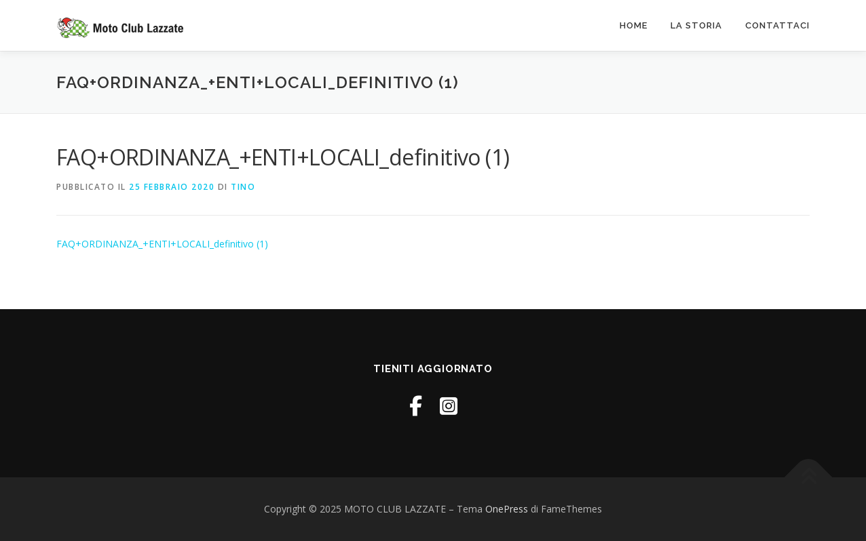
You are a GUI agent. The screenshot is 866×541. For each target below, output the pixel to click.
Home (633, 25)
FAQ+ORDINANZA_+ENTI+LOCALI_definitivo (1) (162, 243)
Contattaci (777, 25)
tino (243, 187)
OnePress (506, 508)
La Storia (696, 25)
